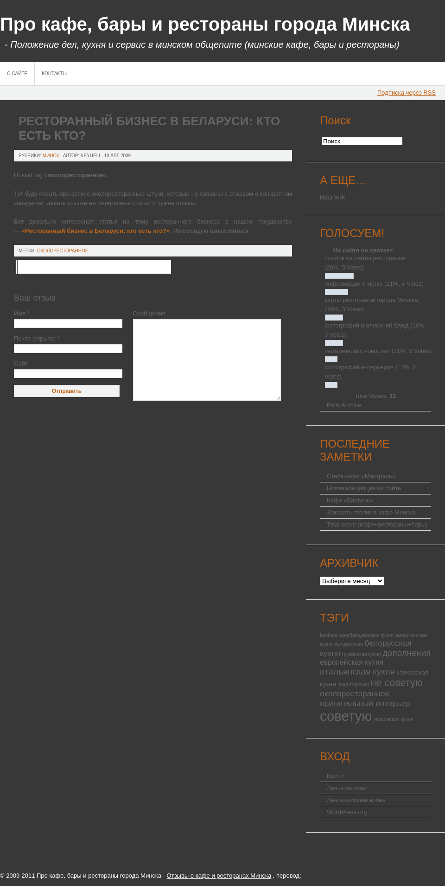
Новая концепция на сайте (364, 488)
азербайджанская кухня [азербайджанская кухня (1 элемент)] (366, 635)
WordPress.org (347, 812)
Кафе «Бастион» (350, 500)
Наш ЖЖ (332, 197)
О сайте (17, 73)
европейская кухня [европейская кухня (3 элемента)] (351, 662)
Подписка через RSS (406, 92)
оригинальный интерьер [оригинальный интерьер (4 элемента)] (365, 703)
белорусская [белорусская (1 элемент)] (348, 644)
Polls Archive (344, 405)
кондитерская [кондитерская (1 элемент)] (353, 684)
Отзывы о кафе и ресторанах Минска (219, 875)
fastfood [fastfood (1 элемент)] (328, 635)
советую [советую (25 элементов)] (346, 716)
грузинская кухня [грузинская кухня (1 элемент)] (361, 654)
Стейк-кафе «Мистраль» (361, 476)
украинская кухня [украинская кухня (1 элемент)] (393, 719)
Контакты (54, 73)
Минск (51, 155)
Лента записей (347, 787)
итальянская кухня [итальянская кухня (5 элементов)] (357, 671)
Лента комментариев (356, 799)
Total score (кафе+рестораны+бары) (377, 524)
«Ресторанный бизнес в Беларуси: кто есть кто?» (96, 230)
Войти (335, 775)
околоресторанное (63, 250)
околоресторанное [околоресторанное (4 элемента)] (354, 693)
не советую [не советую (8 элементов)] (396, 682)
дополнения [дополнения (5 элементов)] (406, 653)
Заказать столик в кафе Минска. (372, 512)
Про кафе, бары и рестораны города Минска (205, 24)
